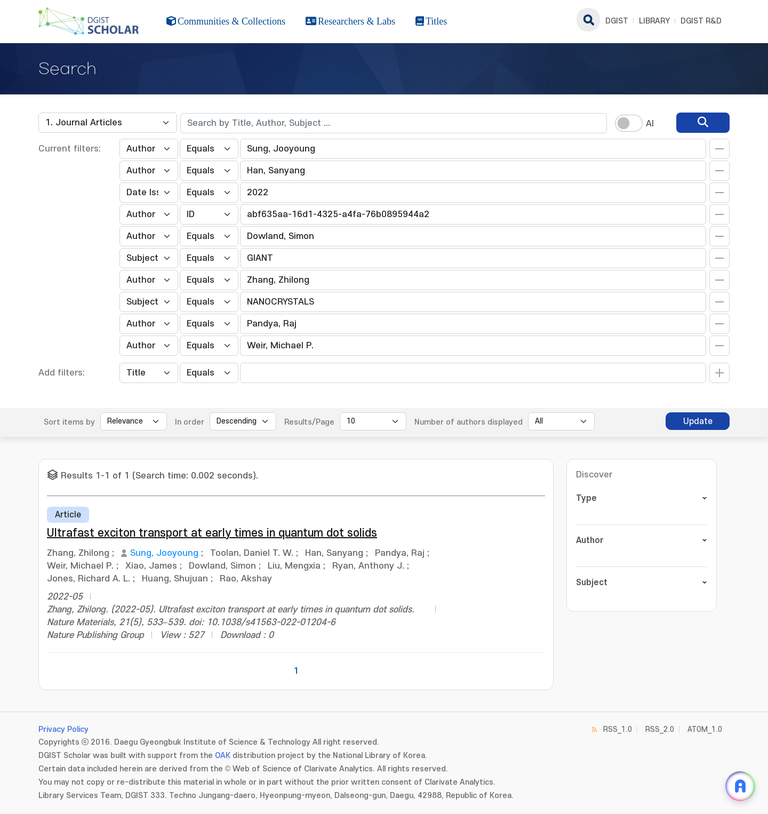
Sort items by (69, 422)
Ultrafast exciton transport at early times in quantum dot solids (212, 533)
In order (189, 422)
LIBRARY (654, 21)
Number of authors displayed (468, 422)
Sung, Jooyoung (164, 553)
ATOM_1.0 (704, 729)
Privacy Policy (63, 729)
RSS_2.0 (659, 729)
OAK (222, 755)
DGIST (616, 21)
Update (698, 421)
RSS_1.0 (617, 729)
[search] (703, 123)
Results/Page (309, 422)
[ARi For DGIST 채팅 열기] (740, 786)
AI (650, 124)
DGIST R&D (701, 21)
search (588, 19)
